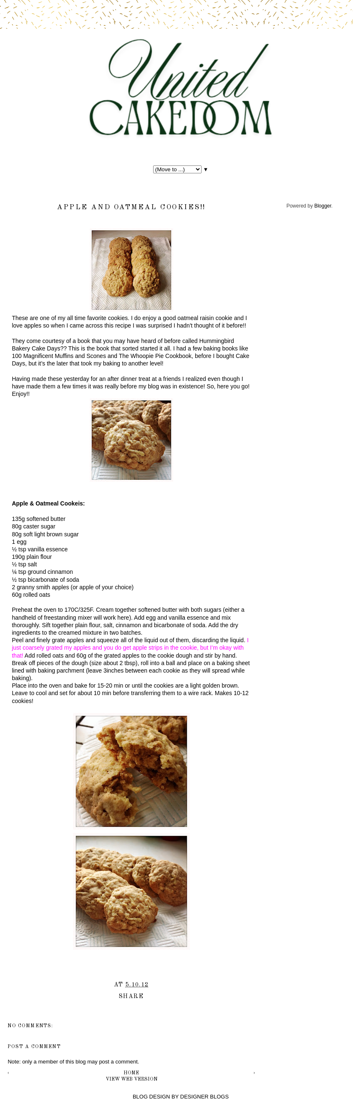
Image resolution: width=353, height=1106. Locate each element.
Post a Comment (34, 1046)
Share (131, 996)
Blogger (322, 206)
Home (131, 1073)
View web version (131, 1079)
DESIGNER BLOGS (204, 1096)
